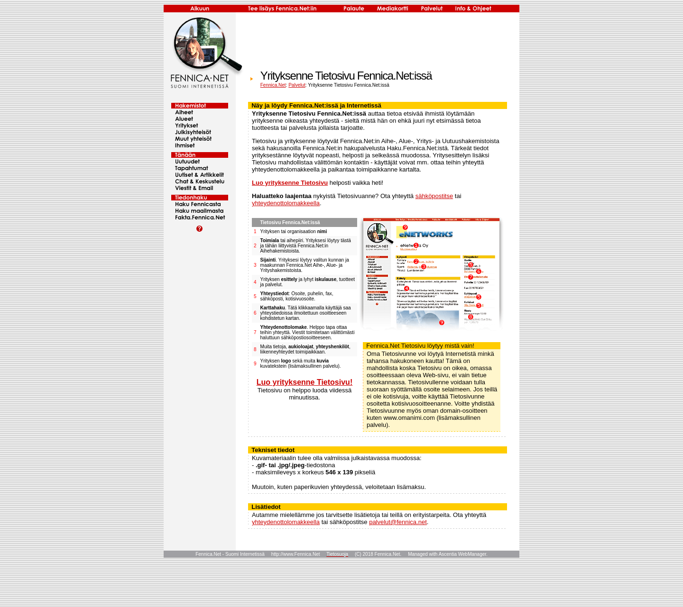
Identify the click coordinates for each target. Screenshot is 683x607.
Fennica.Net (273, 85)
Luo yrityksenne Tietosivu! (304, 382)
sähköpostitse (434, 195)
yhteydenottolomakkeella (286, 203)
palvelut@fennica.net (398, 521)
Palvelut (296, 85)
